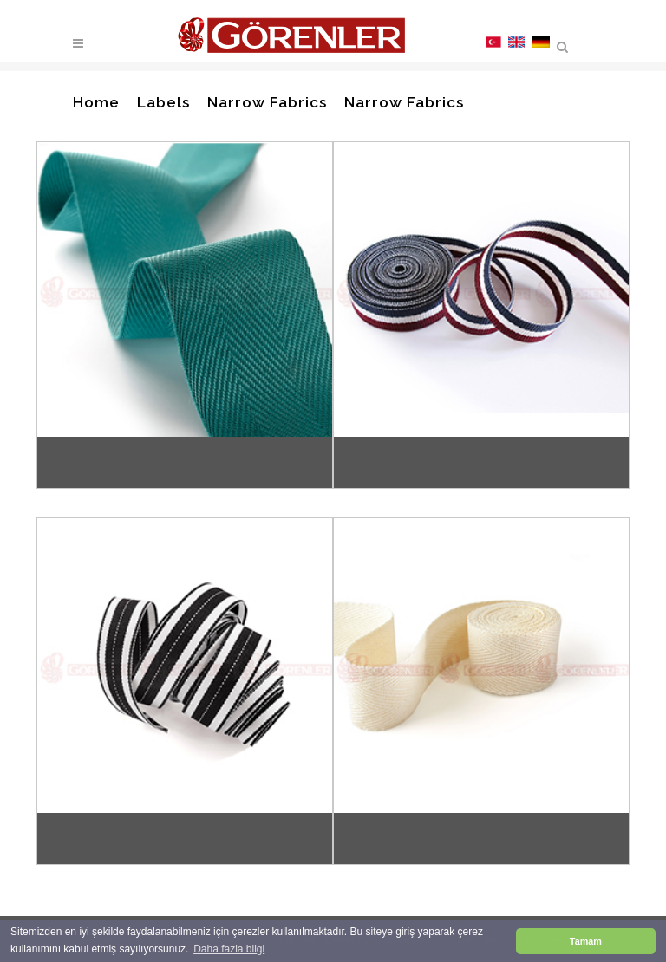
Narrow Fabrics (267, 102)
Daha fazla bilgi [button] (228, 949)
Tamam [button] (586, 941)
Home (96, 102)
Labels (163, 102)
